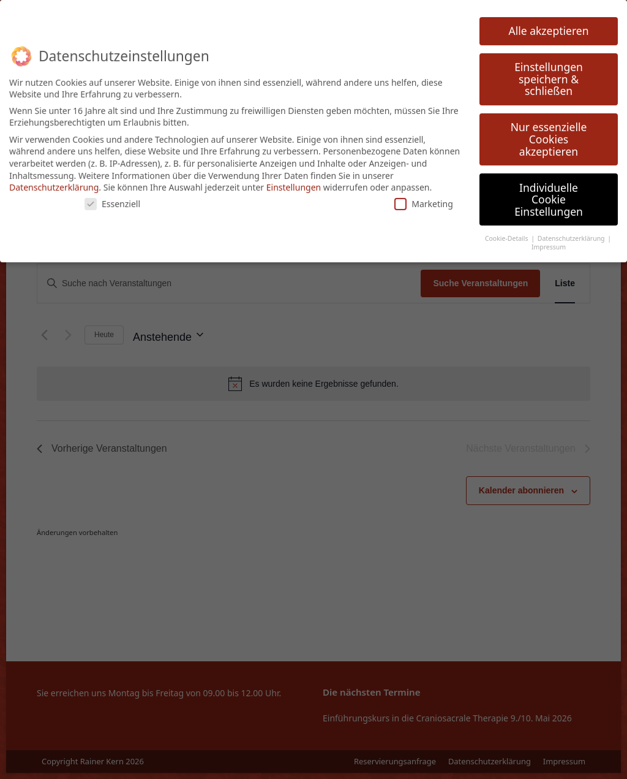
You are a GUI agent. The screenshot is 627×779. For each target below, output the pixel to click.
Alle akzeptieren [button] (549, 23)
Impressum (548, 239)
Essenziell (112, 196)
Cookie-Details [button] (507, 230)
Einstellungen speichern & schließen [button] (548, 71)
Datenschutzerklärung (54, 180)
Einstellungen (293, 180)
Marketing (423, 196)
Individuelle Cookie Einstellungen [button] (548, 191)
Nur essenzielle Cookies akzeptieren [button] (549, 131)
